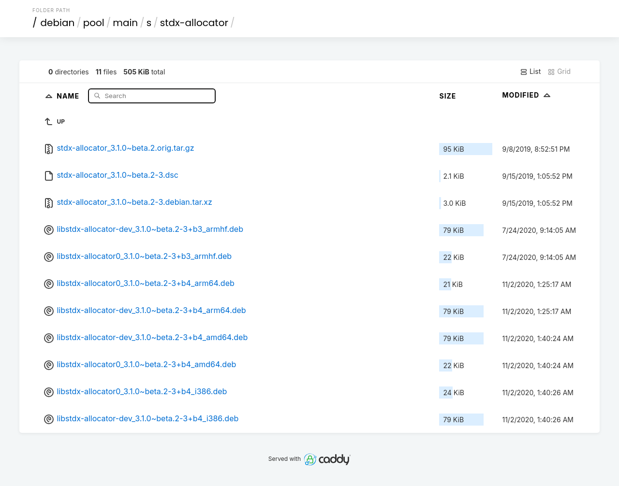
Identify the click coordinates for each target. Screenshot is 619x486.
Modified (527, 95)
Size (447, 96)
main (125, 22)
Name (69, 95)
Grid (559, 71)
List (530, 71)
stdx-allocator (194, 22)
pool (93, 22)
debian (58, 22)
